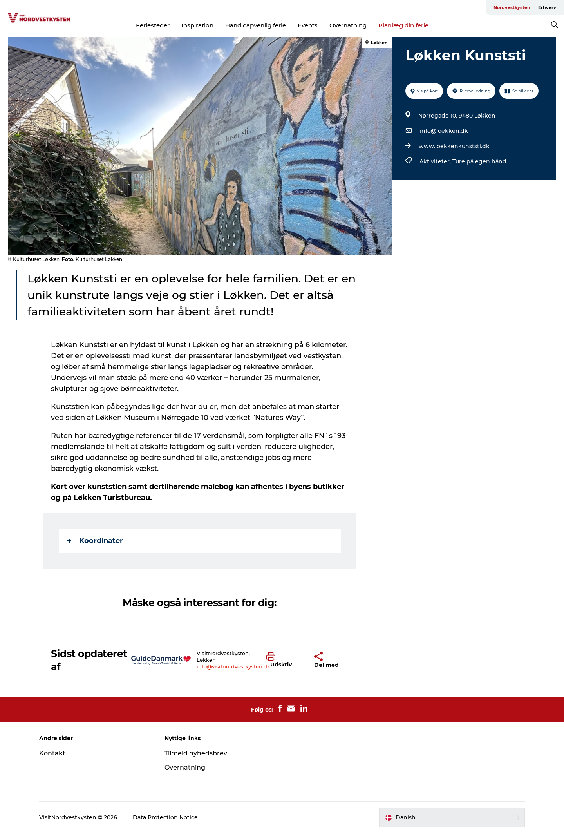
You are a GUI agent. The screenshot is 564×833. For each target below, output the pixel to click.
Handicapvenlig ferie (255, 25)
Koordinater (95, 540)
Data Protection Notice (165, 817)
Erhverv (547, 7)
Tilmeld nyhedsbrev (195, 753)
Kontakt (52, 753)
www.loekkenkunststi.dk (454, 146)
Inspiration (197, 25)
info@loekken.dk (444, 130)
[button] (284, 660)
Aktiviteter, (435, 161)
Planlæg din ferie (403, 25)
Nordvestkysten (512, 7)
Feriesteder (153, 25)
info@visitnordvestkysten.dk (233, 666)
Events (308, 25)
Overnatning (348, 25)
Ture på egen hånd (479, 161)
